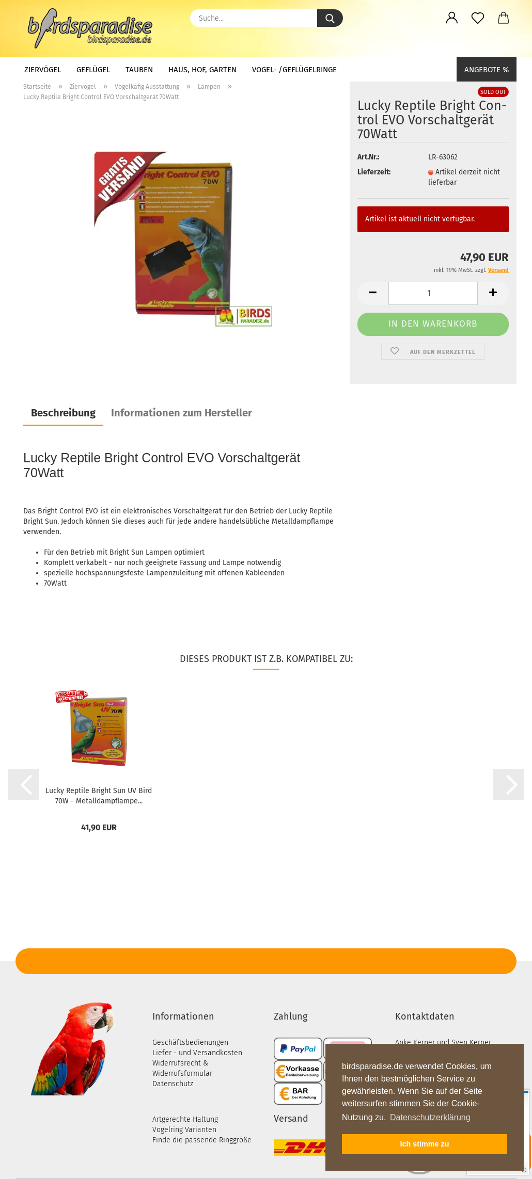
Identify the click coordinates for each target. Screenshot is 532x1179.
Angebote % (486, 69)
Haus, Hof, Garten (202, 69)
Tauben (139, 69)
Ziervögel (42, 69)
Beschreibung (63, 413)
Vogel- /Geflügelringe (294, 69)
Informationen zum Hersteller (181, 413)
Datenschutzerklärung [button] (430, 1117)
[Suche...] (330, 18)
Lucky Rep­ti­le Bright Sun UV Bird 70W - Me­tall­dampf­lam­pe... (98, 795)
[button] (452, 18)
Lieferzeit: (373, 172)
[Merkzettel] (478, 18)
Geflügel (93, 69)
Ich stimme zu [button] (424, 1144)
